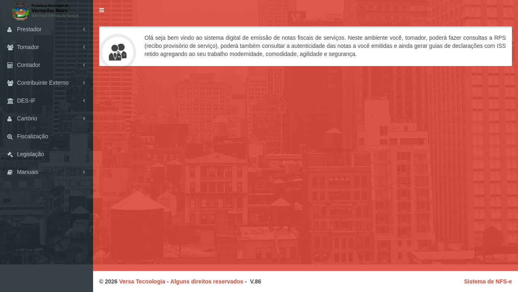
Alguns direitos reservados (207, 281)
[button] (101, 10)
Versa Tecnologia (142, 281)
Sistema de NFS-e (488, 281)
